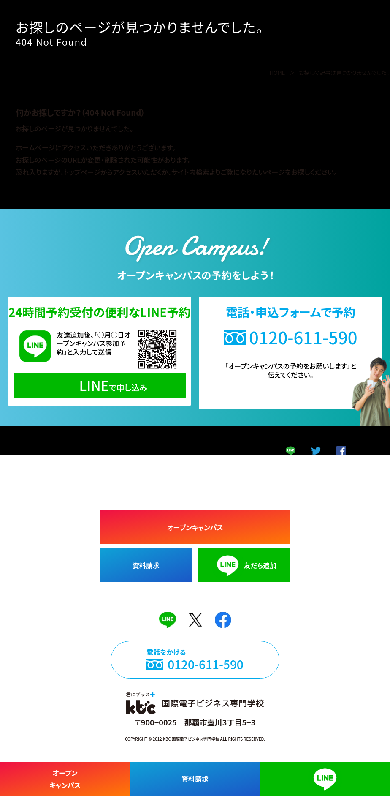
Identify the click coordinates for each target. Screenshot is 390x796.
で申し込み (99, 385)
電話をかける (195, 666)
